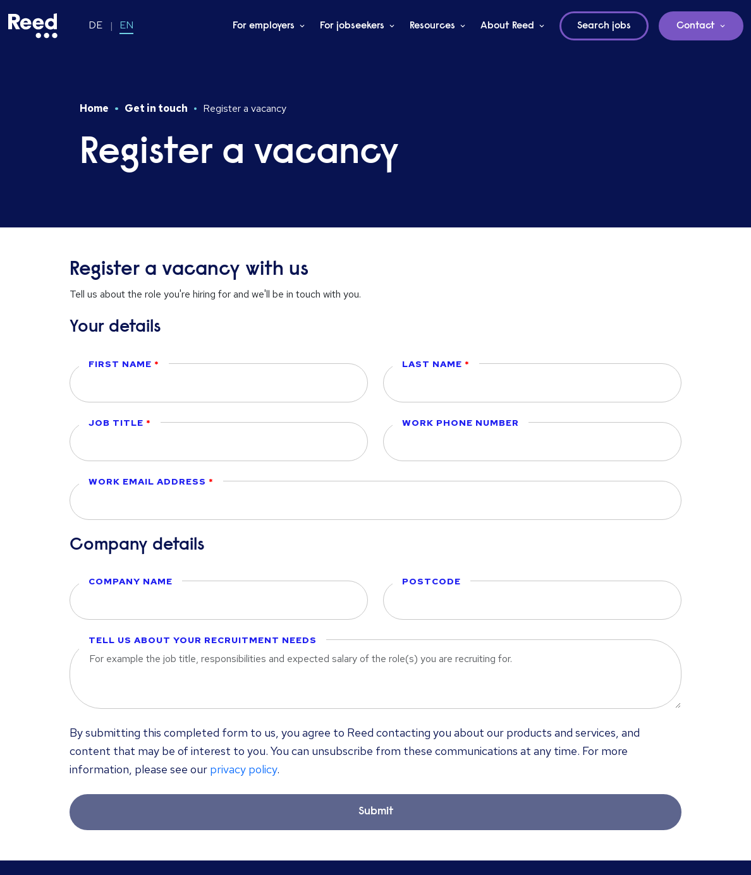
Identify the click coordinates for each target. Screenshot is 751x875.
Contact (695, 26)
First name (121, 364)
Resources (432, 26)
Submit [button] (375, 812)
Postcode (431, 581)
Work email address (149, 481)
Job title (117, 422)
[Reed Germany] (33, 26)
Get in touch (156, 108)
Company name (131, 581)
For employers (264, 26)
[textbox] (219, 382)
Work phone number (460, 422)
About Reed (507, 26)
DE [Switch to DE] (95, 25)
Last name (433, 364)
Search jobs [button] (604, 26)
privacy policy (243, 769)
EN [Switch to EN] (126, 25)
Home (94, 108)
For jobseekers (352, 26)
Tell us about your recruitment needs (203, 640)
